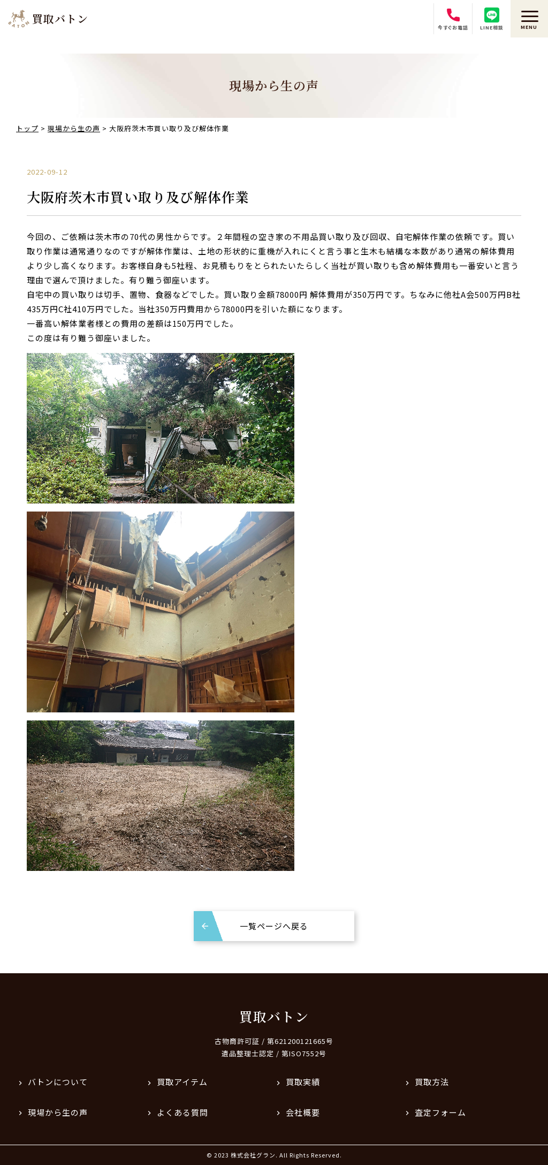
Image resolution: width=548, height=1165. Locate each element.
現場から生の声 (58, 1112)
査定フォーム (440, 1112)
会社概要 (303, 1112)
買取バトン (274, 1016)
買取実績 (303, 1081)
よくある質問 (182, 1112)
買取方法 (432, 1081)
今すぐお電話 (453, 19)
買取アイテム (182, 1081)
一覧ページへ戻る (274, 925)
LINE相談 (492, 19)
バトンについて (58, 1081)
